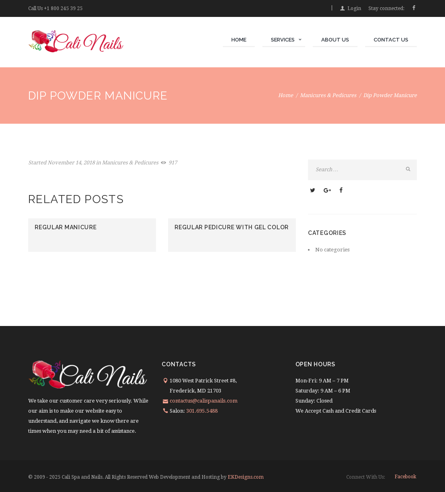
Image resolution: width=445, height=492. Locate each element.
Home (285, 95)
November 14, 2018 (71, 163)
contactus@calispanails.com (203, 401)
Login (354, 8)
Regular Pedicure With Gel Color (232, 227)
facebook (405, 477)
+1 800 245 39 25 (63, 8)
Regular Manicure (65, 227)
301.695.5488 (202, 411)
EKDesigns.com (245, 477)
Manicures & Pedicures (328, 95)
